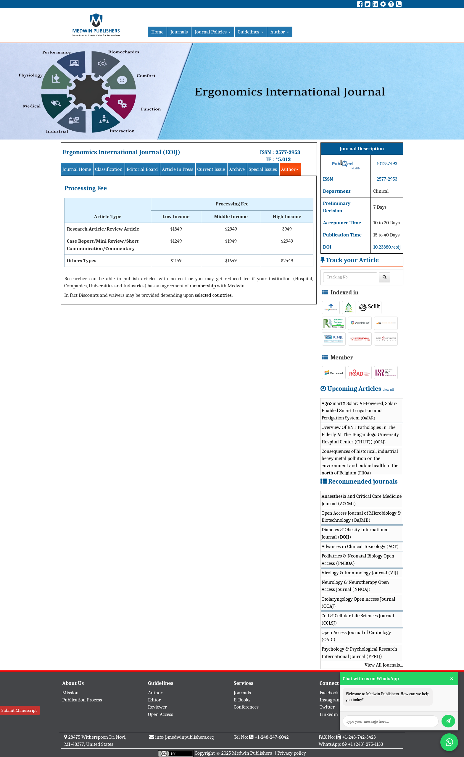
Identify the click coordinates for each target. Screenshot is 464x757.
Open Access (160, 714)
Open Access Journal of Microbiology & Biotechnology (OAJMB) (361, 516)
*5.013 (283, 159)
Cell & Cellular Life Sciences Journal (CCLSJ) (358, 619)
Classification (109, 169)
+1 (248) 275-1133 (365, 744)
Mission (70, 693)
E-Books (242, 700)
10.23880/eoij (387, 247)
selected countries (213, 295)
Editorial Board (142, 169)
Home (157, 32)
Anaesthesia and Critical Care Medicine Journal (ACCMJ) (362, 499)
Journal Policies (213, 32)
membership (203, 285)
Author (279, 32)
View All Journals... (384, 665)
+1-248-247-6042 (272, 737)
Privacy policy (291, 753)
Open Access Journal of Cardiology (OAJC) (356, 636)
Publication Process (82, 700)
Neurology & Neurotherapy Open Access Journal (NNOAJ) (355, 585)
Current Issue (211, 169)
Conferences (246, 707)
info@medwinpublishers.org (184, 737)
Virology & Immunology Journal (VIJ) (360, 573)
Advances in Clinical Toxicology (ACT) (360, 546)
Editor (154, 700)
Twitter (327, 707)
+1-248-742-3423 (359, 737)
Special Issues (263, 169)
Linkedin (329, 714)
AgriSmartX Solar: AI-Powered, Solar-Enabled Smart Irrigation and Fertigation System (359, 411)
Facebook (329, 693)
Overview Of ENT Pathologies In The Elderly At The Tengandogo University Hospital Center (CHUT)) (360, 434)
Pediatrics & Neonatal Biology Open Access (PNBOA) (358, 559)
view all (388, 390)
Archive (237, 169)
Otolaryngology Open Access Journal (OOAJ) (358, 602)
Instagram (330, 700)
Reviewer (157, 707)
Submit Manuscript (19, 710)
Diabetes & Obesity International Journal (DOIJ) (355, 533)
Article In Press (177, 169)
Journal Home (76, 169)
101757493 (387, 163)
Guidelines (250, 32)
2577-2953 (288, 152)
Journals (179, 32)
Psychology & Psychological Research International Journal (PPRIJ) (359, 652)
